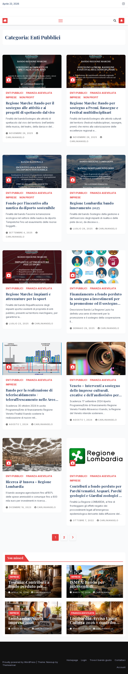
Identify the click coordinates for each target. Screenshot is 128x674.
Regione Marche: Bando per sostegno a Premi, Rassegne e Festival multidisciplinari (94, 108)
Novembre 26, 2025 (21, 133)
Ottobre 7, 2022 (83, 520)
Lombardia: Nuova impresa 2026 (25, 620)
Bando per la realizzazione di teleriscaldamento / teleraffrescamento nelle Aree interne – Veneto (30, 397)
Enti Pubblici (14, 92)
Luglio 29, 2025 (83, 228)
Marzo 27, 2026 (82, 629)
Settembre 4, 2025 (21, 232)
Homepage (72, 660)
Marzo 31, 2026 (82, 592)
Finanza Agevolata (39, 92)
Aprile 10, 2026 (20, 592)
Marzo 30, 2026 (20, 629)
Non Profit (27, 97)
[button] (115, 20)
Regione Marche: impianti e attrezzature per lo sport (28, 296)
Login (84, 660)
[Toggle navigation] (60, 20)
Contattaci (120, 660)
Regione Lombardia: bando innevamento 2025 (92, 205)
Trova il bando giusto (101, 660)
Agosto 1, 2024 (19, 424)
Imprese (11, 97)
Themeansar (9, 665)
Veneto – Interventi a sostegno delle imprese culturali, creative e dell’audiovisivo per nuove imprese (95, 392)
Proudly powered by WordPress (19, 662)
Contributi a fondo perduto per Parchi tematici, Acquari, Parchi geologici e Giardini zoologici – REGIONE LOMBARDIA (96, 493)
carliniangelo (106, 228)
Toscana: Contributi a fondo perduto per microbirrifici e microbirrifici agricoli (29, 588)
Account (121, 667)
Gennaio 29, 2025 (84, 328)
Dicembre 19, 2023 (20, 507)
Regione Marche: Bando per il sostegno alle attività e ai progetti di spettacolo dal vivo (30, 108)
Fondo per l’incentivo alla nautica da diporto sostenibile (30, 205)
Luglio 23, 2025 (19, 323)
